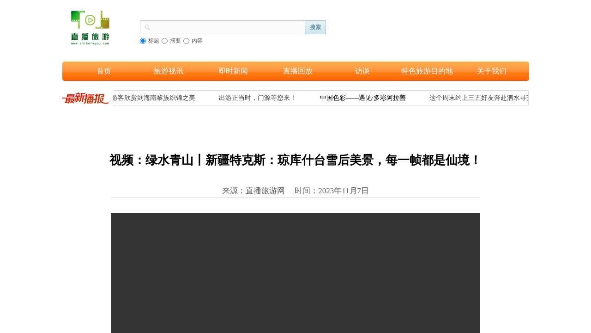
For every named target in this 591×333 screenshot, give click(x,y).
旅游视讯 (168, 71)
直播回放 (298, 71)
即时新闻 (233, 71)
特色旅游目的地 (427, 71)
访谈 (362, 71)
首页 (103, 71)
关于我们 (492, 71)
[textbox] (228, 26)
